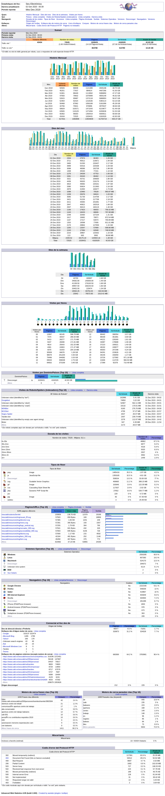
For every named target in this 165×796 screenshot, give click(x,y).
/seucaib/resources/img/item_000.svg (16, 536)
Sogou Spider (7, 414)
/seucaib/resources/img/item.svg (14, 539)
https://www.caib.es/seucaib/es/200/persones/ (21, 675)
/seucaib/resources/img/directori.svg (16, 520)
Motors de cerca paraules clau (125, 23)
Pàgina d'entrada (85, 19)
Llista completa (39, 17)
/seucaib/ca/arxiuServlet (11, 514)
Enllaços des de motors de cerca (54, 23)
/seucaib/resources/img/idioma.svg (15, 534)
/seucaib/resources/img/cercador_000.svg (18, 528)
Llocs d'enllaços (74, 23)
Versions (121, 19)
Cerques (85, 23)
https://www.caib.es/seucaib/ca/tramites (18, 664)
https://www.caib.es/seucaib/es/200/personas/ (21, 662)
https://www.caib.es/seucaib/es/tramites (18, 669)
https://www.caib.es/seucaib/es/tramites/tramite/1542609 (25, 680)
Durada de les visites (34, 19)
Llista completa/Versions (67, 549)
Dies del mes (46, 15)
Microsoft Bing (8, 636)
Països (29, 17)
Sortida (96, 19)
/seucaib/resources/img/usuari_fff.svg (16, 517)
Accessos (60, 19)
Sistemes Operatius (108, 19)
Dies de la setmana (60, 15)
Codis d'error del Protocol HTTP (49, 26)
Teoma (5, 652)
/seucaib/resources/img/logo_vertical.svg (18, 525)
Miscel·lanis (30, 26)
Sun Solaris (12, 573)
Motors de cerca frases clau (101, 23)
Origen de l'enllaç (33, 23)
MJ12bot (5, 411)
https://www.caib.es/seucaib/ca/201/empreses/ (21, 672)
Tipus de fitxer (49, 19)
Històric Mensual (32, 15)
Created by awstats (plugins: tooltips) (53, 793)
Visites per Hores (76, 15)
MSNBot (5, 408)
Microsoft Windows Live (12, 646)
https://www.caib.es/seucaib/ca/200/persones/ (21, 659)
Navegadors (141, 19)
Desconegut (131, 19)
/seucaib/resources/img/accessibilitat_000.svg (20, 531)
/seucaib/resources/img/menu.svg (15, 523)
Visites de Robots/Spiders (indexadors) (61, 17)
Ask (4, 644)
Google (6, 633)
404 (7, 758)
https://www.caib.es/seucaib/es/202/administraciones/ (24, 677)
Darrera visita (97, 17)
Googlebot (6, 400)
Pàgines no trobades (71, 26)
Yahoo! (6, 639)
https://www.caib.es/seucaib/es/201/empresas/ (21, 667)
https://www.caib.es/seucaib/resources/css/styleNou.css (25, 656)
